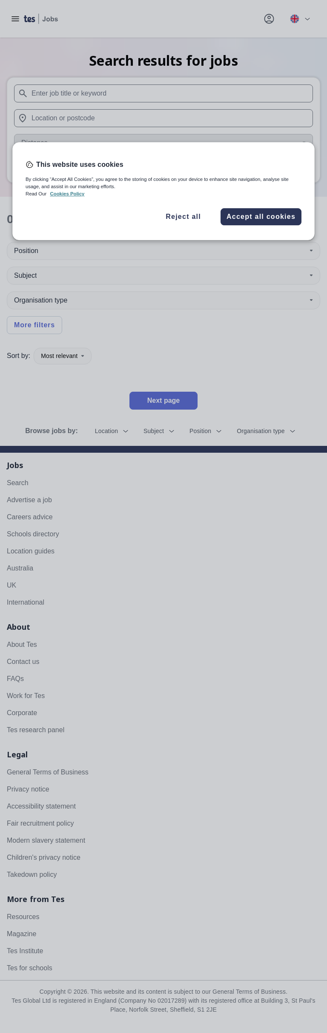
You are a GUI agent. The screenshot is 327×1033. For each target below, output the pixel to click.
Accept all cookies (261, 216)
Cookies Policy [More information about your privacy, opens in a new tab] (67, 193)
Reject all (183, 216)
